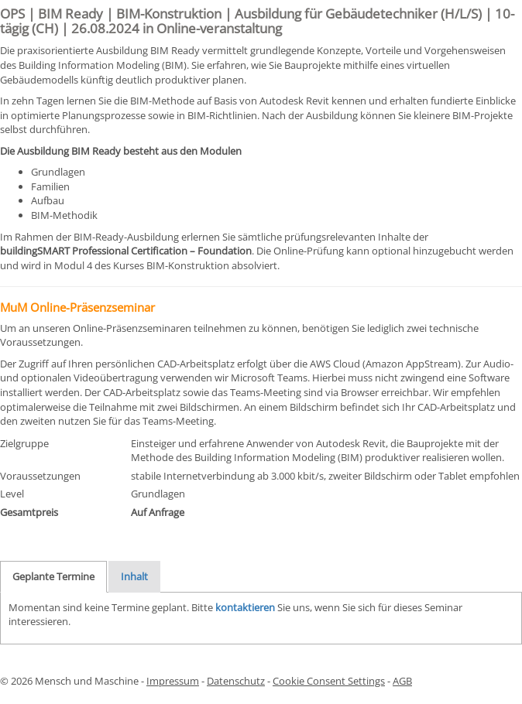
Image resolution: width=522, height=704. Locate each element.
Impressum (172, 681)
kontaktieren (245, 607)
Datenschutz (236, 681)
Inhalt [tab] (134, 576)
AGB (402, 681)
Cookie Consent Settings (329, 681)
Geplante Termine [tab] (53, 576)
